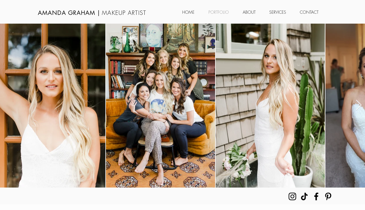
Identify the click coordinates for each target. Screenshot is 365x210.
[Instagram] (292, 196)
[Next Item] (358, 105)
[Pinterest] (328, 196)
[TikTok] (304, 196)
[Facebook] (316, 196)
